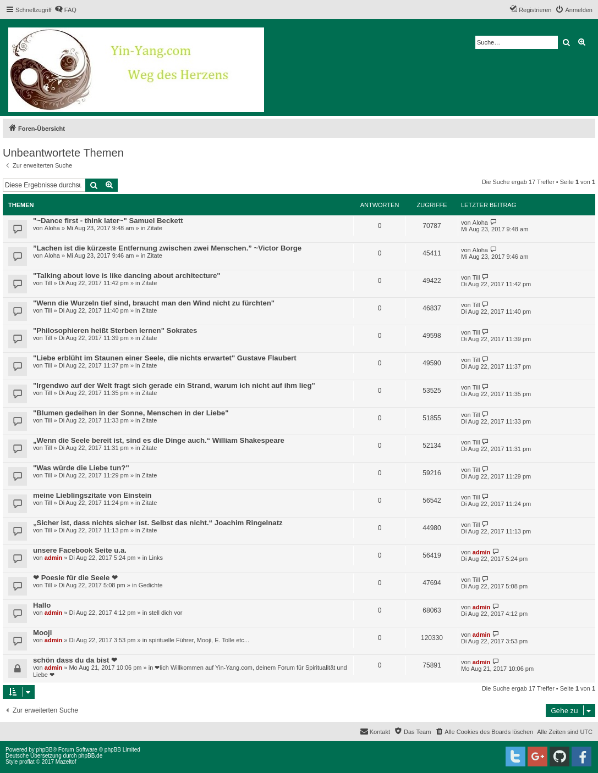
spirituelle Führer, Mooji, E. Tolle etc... (199, 640)
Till (48, 283)
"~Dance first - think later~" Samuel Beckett (108, 220)
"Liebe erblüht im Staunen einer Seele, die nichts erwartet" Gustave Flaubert (165, 358)
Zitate (154, 228)
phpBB (44, 750)
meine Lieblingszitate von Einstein (92, 495)
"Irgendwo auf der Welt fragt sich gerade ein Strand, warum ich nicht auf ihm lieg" (174, 385)
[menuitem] (65, 9)
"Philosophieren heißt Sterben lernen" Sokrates (115, 330)
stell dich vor (165, 612)
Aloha (52, 228)
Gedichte (151, 585)
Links (156, 557)
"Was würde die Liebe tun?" (81, 468)
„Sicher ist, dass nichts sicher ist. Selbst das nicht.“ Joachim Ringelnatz (158, 523)
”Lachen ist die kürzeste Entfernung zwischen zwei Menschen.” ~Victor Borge (167, 248)
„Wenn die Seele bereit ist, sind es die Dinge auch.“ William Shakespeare (158, 440)
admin (53, 557)
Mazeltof (66, 762)
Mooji (42, 633)
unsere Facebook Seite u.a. (80, 550)
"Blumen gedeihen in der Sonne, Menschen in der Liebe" (130, 413)
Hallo (42, 605)
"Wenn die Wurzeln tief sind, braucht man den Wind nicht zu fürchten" (154, 303)
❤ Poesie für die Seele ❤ (75, 578)
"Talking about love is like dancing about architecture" (127, 275)
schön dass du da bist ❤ (75, 660)
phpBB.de (90, 756)
